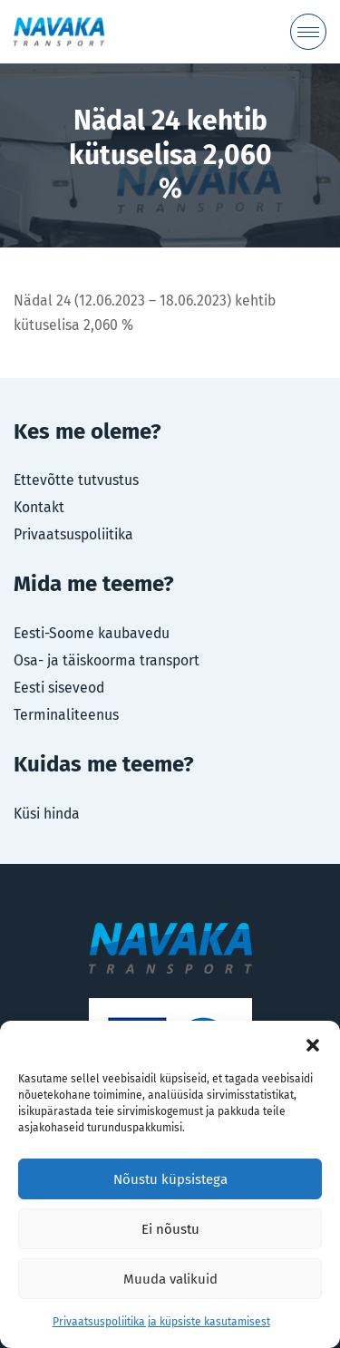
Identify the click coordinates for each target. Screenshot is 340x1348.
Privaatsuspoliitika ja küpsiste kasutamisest (161, 1321)
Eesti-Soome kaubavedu (92, 633)
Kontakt (39, 507)
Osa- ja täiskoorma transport (106, 660)
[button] (313, 1043)
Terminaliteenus (66, 714)
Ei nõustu (170, 1229)
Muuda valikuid (170, 1279)
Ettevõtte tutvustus (76, 480)
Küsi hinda (47, 813)
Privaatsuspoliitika (73, 534)
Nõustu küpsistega (170, 1179)
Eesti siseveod (59, 687)
